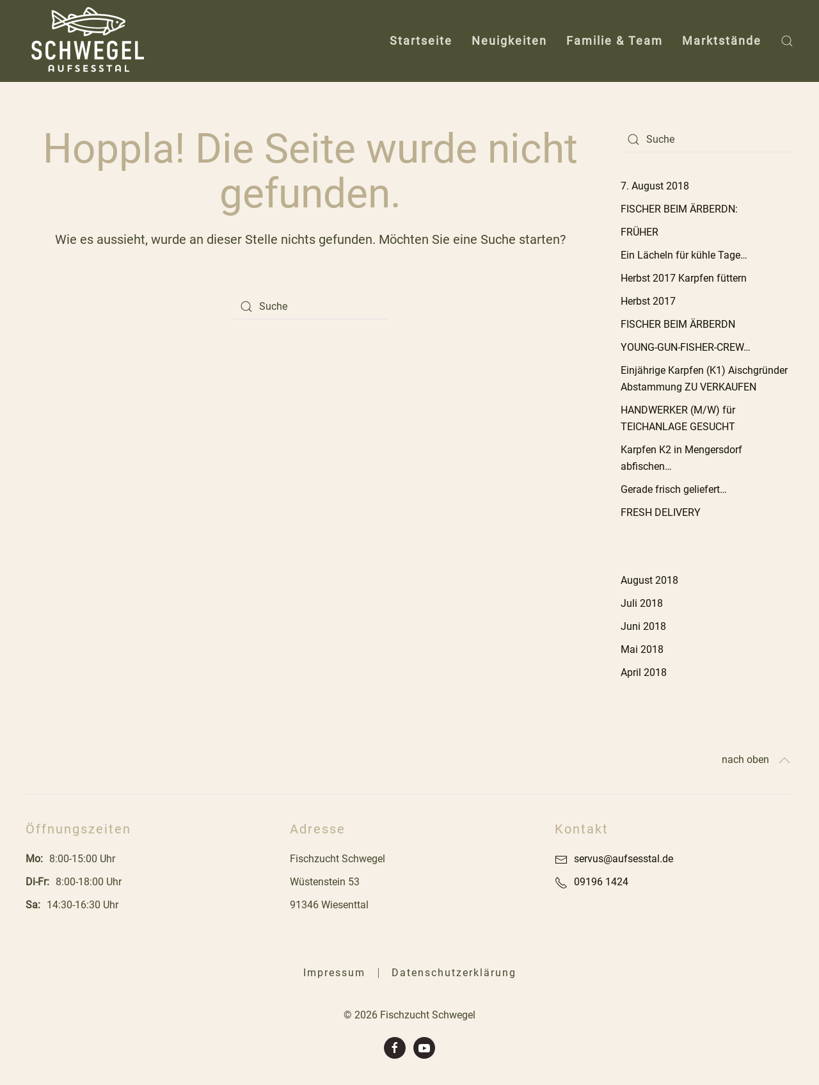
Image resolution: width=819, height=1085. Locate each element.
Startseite (421, 40)
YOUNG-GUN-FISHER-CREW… (686, 347)
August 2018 (649, 580)
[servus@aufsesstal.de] (561, 859)
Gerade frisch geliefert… (674, 489)
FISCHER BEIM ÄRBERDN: (679, 209)
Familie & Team (614, 40)
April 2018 (644, 672)
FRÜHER (639, 232)
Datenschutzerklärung (454, 973)
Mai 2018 (642, 649)
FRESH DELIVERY (661, 512)
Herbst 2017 (648, 301)
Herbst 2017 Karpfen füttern (684, 278)
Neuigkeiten (509, 40)
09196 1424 (601, 882)
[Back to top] (784, 760)
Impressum (334, 973)
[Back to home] (91, 41)
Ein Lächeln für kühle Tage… (684, 255)
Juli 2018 (642, 603)
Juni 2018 (643, 626)
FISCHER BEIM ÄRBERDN (678, 324)
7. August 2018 (655, 186)
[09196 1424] (561, 882)
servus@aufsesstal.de (623, 859)
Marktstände (721, 40)
